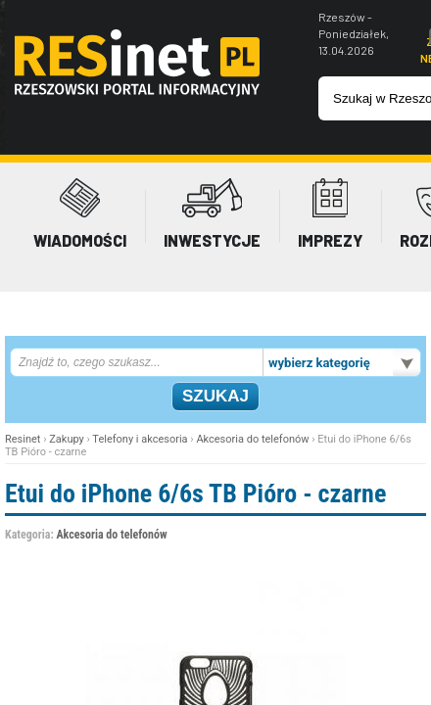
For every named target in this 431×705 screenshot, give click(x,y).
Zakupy (66, 439)
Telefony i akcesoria (139, 439)
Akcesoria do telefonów (252, 439)
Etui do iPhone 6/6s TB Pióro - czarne (195, 493)
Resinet (22, 439)
